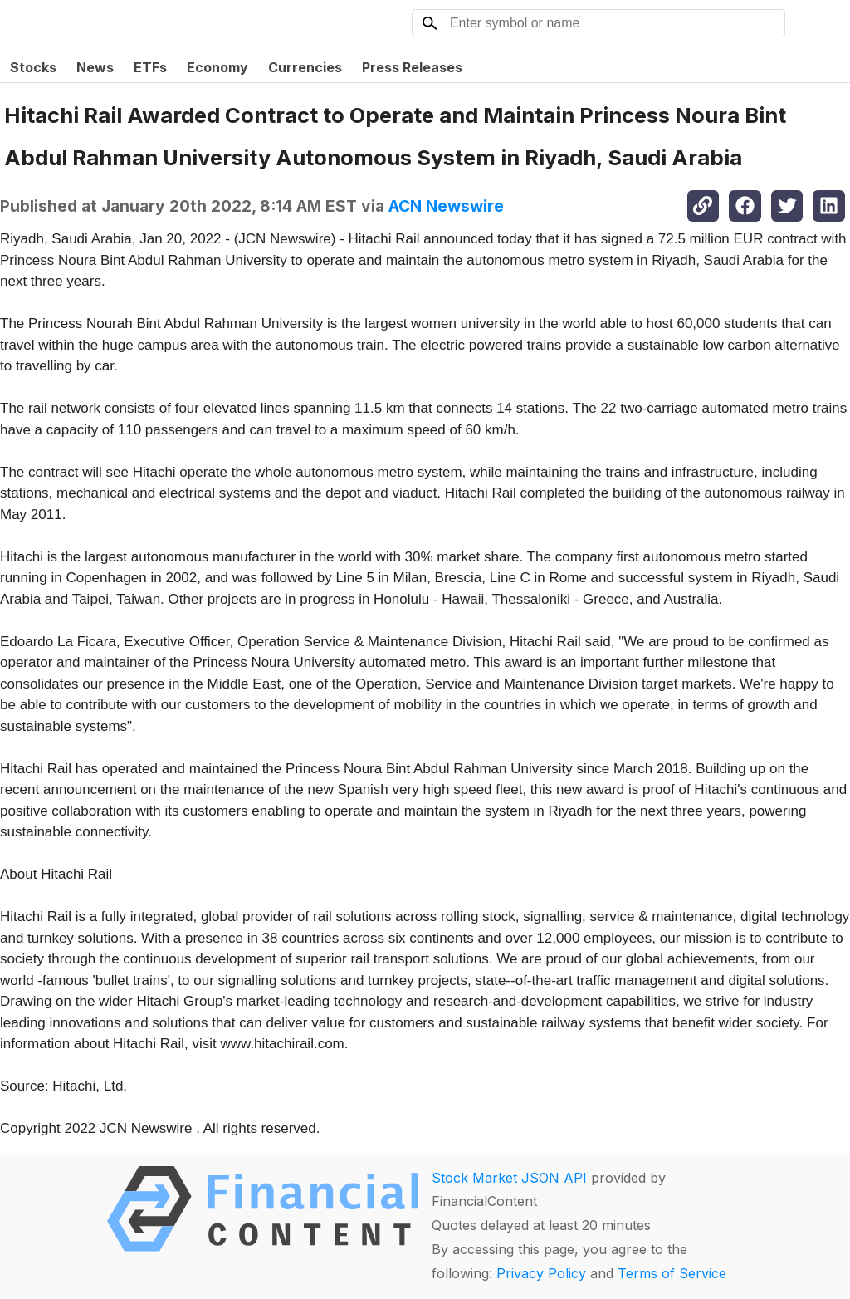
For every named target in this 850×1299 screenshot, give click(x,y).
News (95, 67)
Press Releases (412, 67)
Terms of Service (672, 1273)
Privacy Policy (541, 1273)
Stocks (33, 67)
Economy (217, 67)
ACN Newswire (446, 206)
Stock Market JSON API (509, 1177)
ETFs (150, 67)
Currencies (305, 67)
